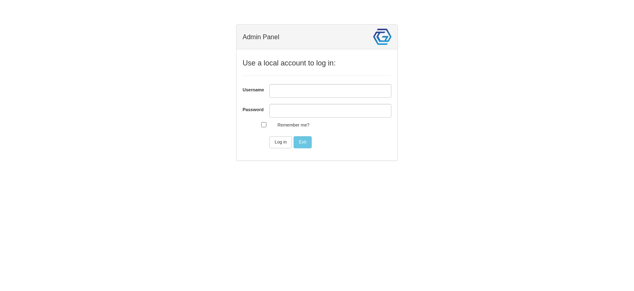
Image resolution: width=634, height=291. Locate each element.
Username (253, 89)
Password (253, 109)
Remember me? (293, 124)
